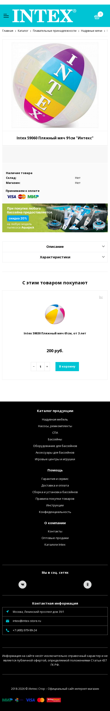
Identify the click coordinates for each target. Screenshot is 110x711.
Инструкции (55, 505)
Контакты (55, 531)
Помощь (55, 470)
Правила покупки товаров (55, 498)
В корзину (67, 366)
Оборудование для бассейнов (55, 446)
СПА (55, 432)
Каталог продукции (55, 410)
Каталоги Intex (55, 544)
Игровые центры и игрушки (55, 459)
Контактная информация (55, 603)
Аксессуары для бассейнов (55, 452)
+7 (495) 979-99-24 (25, 630)
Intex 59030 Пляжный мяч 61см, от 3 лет (55, 333)
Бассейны (55, 439)
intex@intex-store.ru (27, 620)
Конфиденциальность (55, 512)
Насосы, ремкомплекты (55, 426)
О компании (55, 522)
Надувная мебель (55, 419)
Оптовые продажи (55, 538)
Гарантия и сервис (55, 478)
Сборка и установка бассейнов (55, 492)
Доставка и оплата (55, 485)
